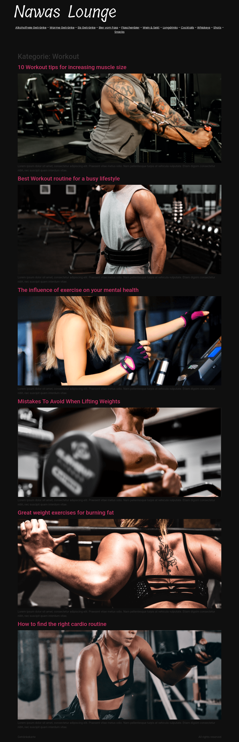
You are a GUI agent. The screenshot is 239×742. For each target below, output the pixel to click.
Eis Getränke (87, 28)
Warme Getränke (62, 28)
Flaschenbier (130, 28)
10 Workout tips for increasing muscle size (72, 67)
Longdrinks (170, 28)
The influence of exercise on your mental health (78, 290)
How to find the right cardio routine (62, 624)
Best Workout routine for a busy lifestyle (69, 178)
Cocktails (187, 28)
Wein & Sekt (151, 28)
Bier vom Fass (108, 28)
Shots (217, 28)
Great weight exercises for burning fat (66, 512)
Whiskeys (203, 28)
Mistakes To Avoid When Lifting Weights (69, 401)
